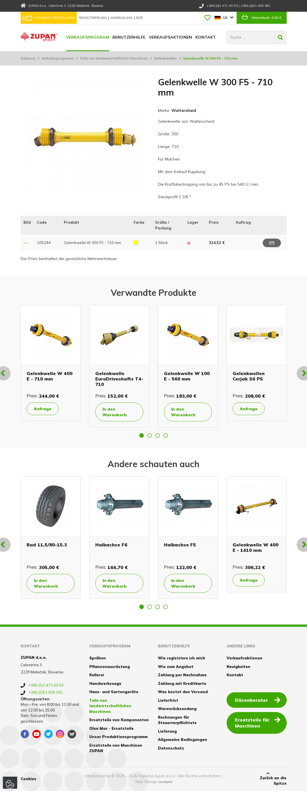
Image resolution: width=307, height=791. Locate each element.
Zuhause (28, 58)
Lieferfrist (168, 700)
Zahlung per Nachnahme (182, 675)
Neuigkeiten (238, 666)
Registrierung (93, 17)
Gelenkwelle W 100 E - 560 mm (187, 376)
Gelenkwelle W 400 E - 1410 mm (255, 547)
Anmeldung (121, 17)
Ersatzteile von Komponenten (119, 719)
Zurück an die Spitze (267, 779)
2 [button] (150, 435)
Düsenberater (257, 700)
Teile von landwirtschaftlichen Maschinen (114, 58)
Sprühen (97, 658)
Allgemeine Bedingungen (182, 739)
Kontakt (205, 37)
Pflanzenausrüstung (109, 666)
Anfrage (43, 408)
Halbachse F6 (111, 545)
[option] (51, 363)
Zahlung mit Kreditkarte (182, 683)
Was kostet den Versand (183, 691)
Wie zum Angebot (175, 666)
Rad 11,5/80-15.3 (47, 545)
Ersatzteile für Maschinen (257, 722)
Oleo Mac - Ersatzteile (111, 728)
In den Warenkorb (114, 412)
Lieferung (167, 731)
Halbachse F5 (180, 545)
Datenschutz (171, 748)
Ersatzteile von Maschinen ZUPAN (115, 748)
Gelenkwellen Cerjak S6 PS (249, 376)
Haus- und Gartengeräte (113, 691)
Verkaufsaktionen (170, 37)
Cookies (28, 778)
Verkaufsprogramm (57, 58)
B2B (139, 17)
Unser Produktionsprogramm (118, 736)
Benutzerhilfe (128, 37)
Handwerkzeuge (105, 683)
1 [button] (142, 435)
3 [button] (158, 435)
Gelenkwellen (165, 58)
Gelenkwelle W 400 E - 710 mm (49, 376)
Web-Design (146, 781)
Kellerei (96, 675)
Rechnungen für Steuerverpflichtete (177, 720)
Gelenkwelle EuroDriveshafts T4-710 (119, 378)
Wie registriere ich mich (181, 658)
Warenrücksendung (177, 708)
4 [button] (166, 435)
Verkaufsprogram (87, 37)
